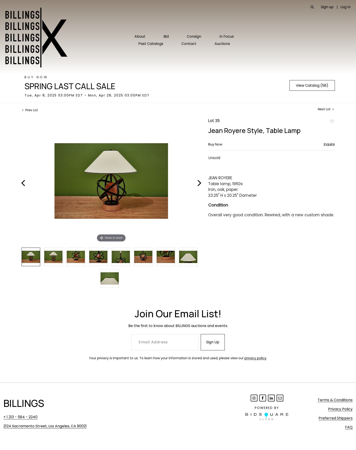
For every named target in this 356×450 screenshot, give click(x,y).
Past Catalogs (150, 43)
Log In (345, 7)
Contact (188, 43)
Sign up (327, 7)
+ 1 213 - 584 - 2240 (20, 417)
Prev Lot (30, 110)
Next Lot (326, 109)
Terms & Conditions (335, 400)
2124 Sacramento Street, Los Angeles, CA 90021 (45, 426)
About (139, 36)
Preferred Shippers (336, 418)
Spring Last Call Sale (70, 86)
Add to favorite (332, 121)
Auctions (222, 43)
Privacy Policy (340, 409)
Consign (194, 36)
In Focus (226, 36)
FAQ (349, 427)
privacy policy (255, 358)
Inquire (329, 144)
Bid (166, 36)
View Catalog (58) (312, 85)
